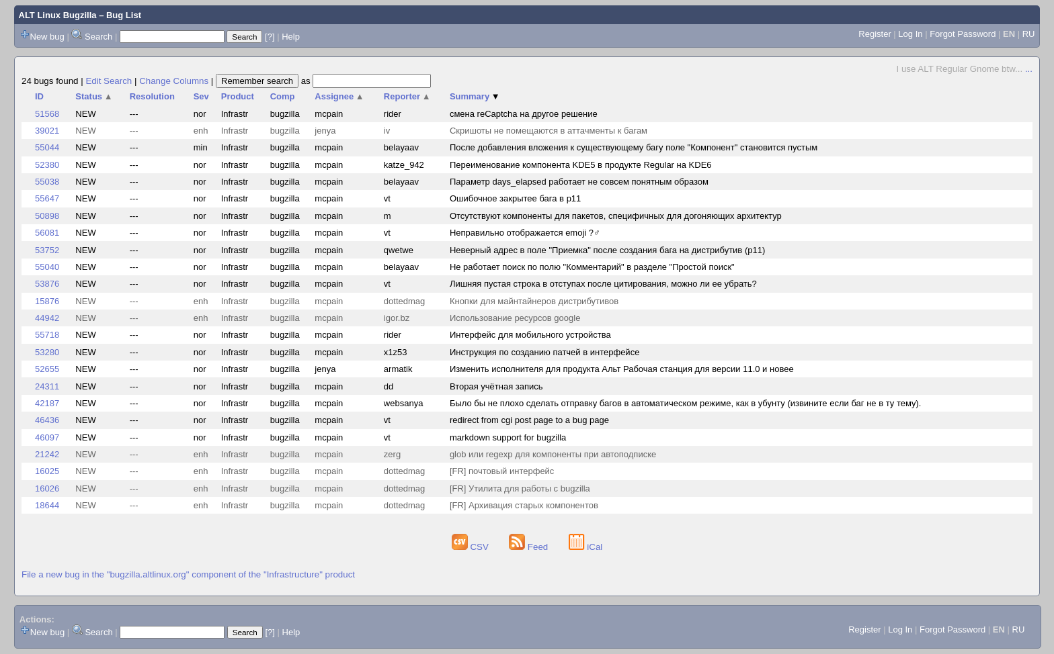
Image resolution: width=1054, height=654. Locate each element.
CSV (471, 547)
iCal (586, 547)
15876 (47, 301)
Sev (201, 96)
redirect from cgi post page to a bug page (529, 420)
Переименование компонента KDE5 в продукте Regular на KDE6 (581, 165)
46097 (47, 437)
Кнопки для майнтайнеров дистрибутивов (534, 301)
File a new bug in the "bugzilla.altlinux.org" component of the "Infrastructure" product (188, 574)
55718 (47, 335)
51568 (47, 114)
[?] (269, 37)
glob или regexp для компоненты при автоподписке (553, 454)
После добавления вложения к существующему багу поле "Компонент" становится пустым (633, 147)
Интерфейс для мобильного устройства (530, 335)
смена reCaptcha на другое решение (524, 114)
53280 (47, 352)
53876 (47, 284)
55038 (47, 182)
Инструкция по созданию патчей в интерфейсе (544, 352)
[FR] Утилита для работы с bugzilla (520, 488)
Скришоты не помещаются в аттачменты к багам (548, 131)
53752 (47, 250)
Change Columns (173, 81)
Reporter (407, 96)
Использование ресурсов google (515, 318)
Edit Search (108, 81)
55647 (47, 198)
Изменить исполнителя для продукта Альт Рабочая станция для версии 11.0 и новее (622, 369)
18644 (47, 505)
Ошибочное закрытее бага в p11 (515, 198)
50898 (47, 216)
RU (1028, 34)
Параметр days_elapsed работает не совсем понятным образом (579, 182)
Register (874, 34)
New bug (47, 37)
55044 (47, 147)
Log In (910, 34)
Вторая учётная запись (496, 386)
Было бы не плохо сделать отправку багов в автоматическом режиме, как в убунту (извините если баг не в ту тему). (686, 403)
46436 (47, 420)
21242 (47, 454)
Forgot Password (963, 34)
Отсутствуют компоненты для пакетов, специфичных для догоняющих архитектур (616, 216)
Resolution (152, 96)
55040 (47, 267)
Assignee (339, 96)
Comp (282, 96)
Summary (475, 96)
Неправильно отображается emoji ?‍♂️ (525, 233)
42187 (47, 403)
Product (237, 96)
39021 (47, 131)
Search (98, 37)
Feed (530, 547)
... (1028, 69)
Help (291, 37)
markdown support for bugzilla (508, 437)
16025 (47, 471)
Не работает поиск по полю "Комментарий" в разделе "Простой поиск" (592, 267)
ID (39, 96)
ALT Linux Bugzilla (58, 15)
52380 (47, 165)
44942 (47, 318)
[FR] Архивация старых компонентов (524, 505)
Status (93, 96)
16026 (47, 488)
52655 (47, 369)
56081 (47, 233)
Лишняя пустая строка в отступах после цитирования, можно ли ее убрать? (603, 284)
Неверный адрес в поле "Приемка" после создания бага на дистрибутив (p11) (607, 250)
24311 (47, 386)
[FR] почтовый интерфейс (502, 471)
